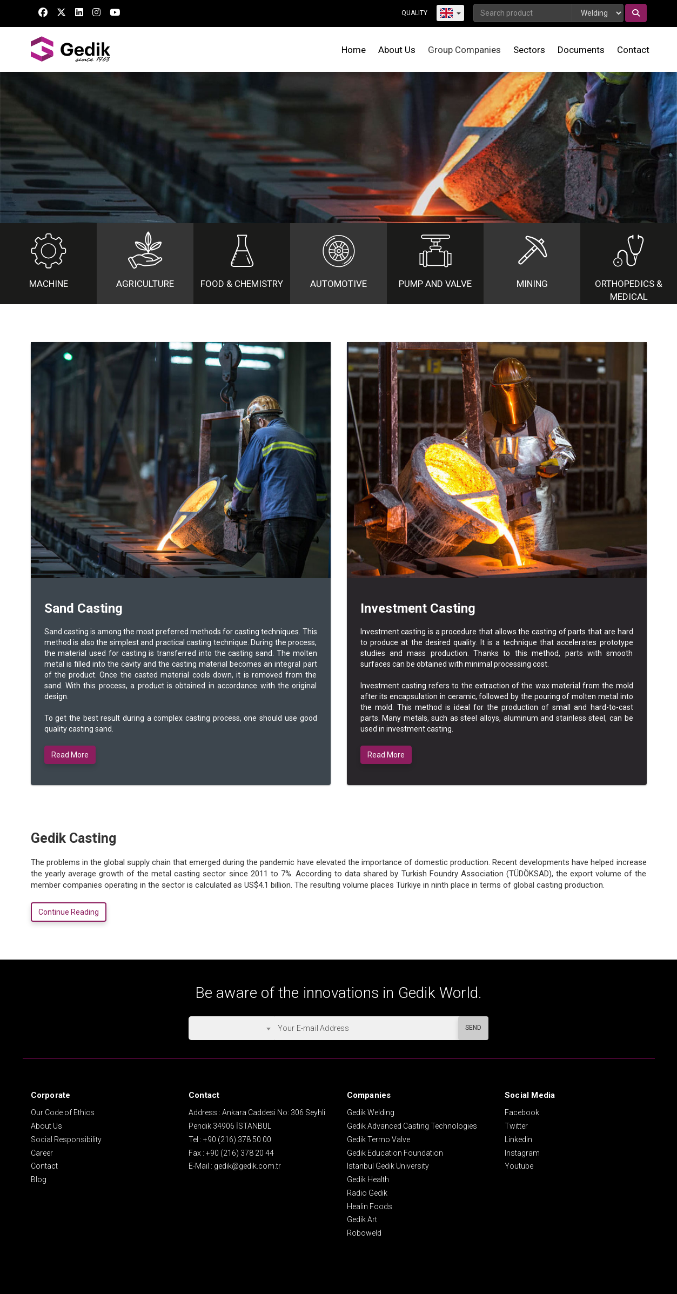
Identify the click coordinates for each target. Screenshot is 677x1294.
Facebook (522, 1112)
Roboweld (364, 1233)
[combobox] (231, 1028)
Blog (38, 1179)
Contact (633, 49)
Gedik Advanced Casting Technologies (412, 1126)
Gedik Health (368, 1179)
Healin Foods (369, 1206)
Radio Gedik (367, 1193)
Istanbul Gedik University (388, 1166)
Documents (581, 49)
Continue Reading (68, 912)
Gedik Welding (370, 1112)
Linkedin (518, 1139)
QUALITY (414, 13)
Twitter (516, 1126)
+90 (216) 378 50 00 (237, 1139)
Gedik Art (362, 1219)
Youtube (519, 1166)
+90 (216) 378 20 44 (240, 1153)
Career (42, 1153)
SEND (473, 1027)
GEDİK (71, 49)
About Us (396, 49)
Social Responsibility (66, 1139)
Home (353, 49)
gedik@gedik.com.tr (247, 1166)
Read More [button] (70, 754)
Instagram (522, 1153)
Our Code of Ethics (63, 1112)
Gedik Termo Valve (378, 1139)
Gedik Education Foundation (395, 1153)
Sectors (529, 49)
